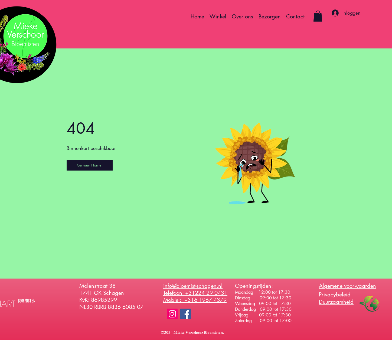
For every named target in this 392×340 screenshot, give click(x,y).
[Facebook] (185, 314)
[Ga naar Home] (90, 165)
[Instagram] (172, 314)
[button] (317, 16)
